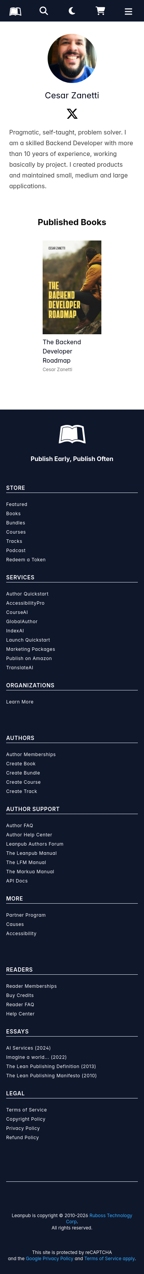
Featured (16, 504)
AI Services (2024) (28, 1048)
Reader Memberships (31, 986)
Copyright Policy (26, 1119)
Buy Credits (20, 995)
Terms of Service (26, 1110)
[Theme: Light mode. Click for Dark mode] (72, 11)
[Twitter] (72, 114)
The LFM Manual (26, 862)
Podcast (16, 550)
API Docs (17, 881)
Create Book (21, 763)
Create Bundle (23, 773)
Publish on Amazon (29, 658)
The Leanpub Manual (31, 853)
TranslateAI (19, 667)
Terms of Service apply (109, 1258)
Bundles (15, 523)
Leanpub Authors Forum (35, 844)
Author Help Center (29, 835)
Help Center (20, 1014)
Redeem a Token (26, 559)
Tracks (14, 541)
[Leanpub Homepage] (15, 11)
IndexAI (15, 631)
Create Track (21, 791)
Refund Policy (22, 1137)
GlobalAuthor (22, 621)
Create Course (23, 782)
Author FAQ (19, 825)
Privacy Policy (23, 1128)
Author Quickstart (27, 594)
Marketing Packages (30, 649)
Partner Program (26, 915)
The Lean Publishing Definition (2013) (51, 1066)
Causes (15, 924)
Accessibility (21, 933)
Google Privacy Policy (49, 1258)
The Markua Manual (30, 871)
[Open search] (44, 11)
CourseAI (17, 612)
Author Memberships (31, 754)
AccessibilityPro (25, 603)
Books (13, 513)
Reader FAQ (20, 1004)
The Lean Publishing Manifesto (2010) (51, 1075)
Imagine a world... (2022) (36, 1057)
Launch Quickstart (28, 640)
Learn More (20, 702)
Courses (16, 532)
